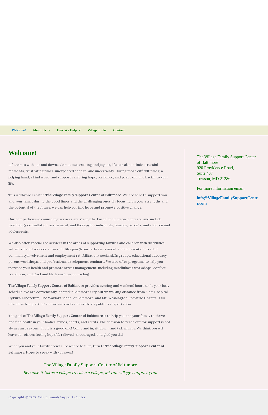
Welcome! (19, 130)
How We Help (69, 130)
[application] (48, 130)
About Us (41, 130)
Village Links (97, 130)
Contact (119, 130)
